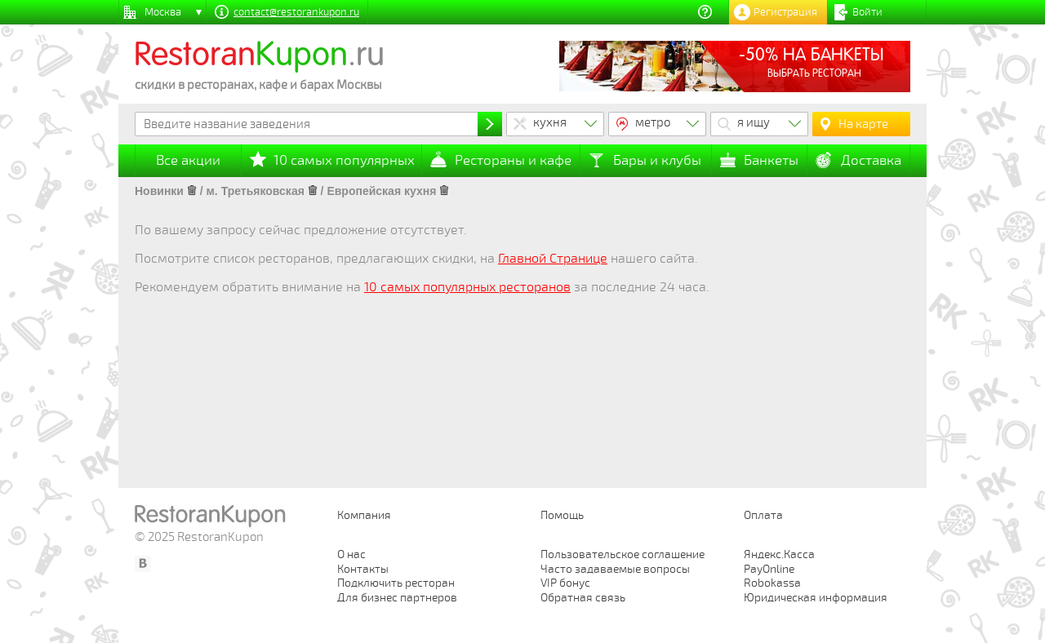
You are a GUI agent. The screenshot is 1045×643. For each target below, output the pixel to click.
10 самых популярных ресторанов (467, 287)
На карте (863, 124)
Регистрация (785, 12)
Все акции (188, 160)
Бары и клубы (657, 160)
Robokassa (772, 583)
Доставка (871, 160)
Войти (867, 12)
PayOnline (769, 569)
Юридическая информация (815, 598)
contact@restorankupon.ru (296, 12)
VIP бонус (565, 583)
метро (653, 122)
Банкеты (771, 160)
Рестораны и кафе (513, 160)
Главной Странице (552, 259)
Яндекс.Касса (779, 554)
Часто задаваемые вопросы (615, 569)
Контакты (363, 569)
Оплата (763, 515)
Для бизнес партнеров (397, 598)
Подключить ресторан (396, 583)
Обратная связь (582, 598)
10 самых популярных (344, 160)
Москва (163, 12)
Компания (364, 515)
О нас (351, 554)
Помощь (562, 515)
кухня (550, 122)
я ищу (753, 122)
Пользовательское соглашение (622, 554)
